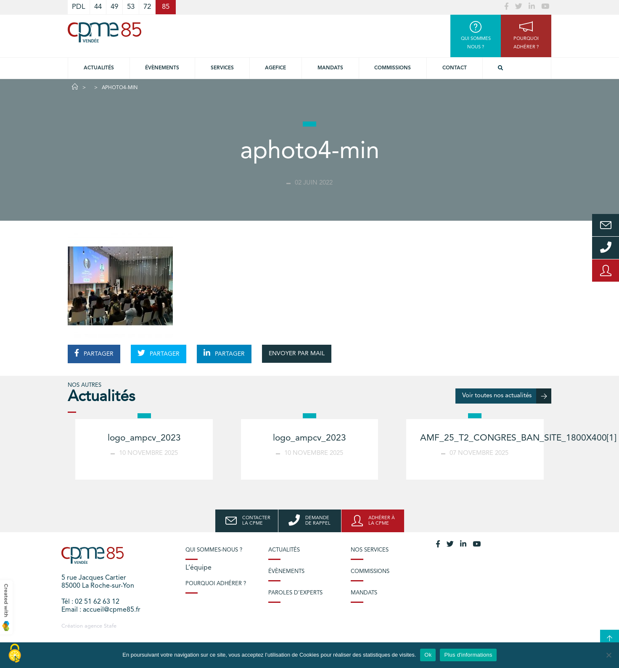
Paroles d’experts (295, 593)
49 (114, 7)
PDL (78, 7)
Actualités (99, 68)
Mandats (330, 68)
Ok (427, 655)
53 (131, 7)
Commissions (392, 68)
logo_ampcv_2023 (144, 438)
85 (165, 7)
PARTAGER (94, 353)
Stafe (110, 626)
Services (222, 68)
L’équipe (198, 568)
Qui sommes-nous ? (213, 550)
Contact (454, 68)
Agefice (275, 68)
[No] (608, 655)
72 (147, 7)
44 (98, 7)
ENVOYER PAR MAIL (297, 353)
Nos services (370, 550)
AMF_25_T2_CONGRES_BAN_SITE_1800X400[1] (518, 438)
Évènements (162, 68)
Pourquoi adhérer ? (215, 583)
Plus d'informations (468, 655)
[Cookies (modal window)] (14, 653)
